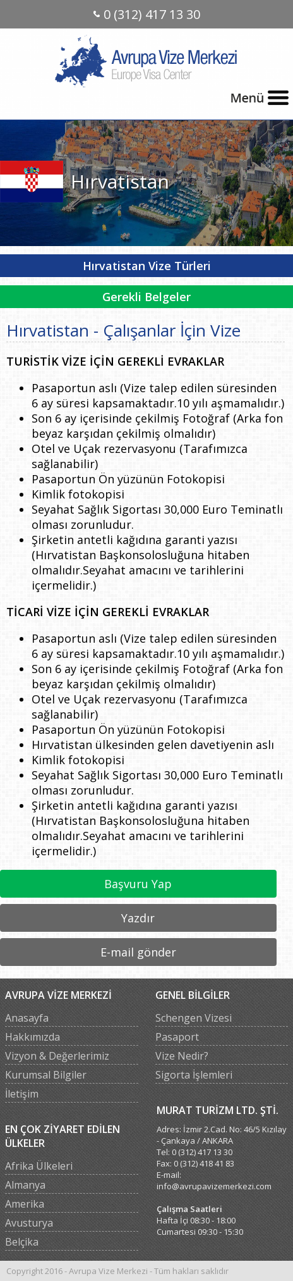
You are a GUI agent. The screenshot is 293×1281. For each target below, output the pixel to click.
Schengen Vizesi (193, 1018)
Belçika (22, 1242)
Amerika (24, 1204)
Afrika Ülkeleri (39, 1166)
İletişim (22, 1094)
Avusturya (29, 1223)
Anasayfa (27, 1018)
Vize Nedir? (181, 1056)
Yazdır (138, 917)
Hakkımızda (32, 1037)
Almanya (25, 1185)
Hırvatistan (120, 181)
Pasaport (177, 1037)
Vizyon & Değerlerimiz (57, 1056)
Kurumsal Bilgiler (46, 1075)
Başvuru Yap (138, 883)
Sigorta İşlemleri (193, 1075)
